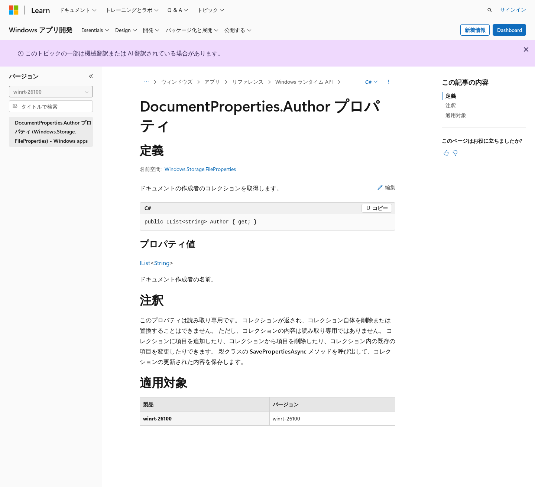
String (161, 263)
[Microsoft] (14, 10)
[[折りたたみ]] (91, 76)
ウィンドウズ (176, 81)
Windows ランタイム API (304, 81)
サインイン (513, 9)
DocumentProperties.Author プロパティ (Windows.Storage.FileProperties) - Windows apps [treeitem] (53, 131)
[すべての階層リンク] (146, 82)
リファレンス (247, 81)
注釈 (450, 105)
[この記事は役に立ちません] (455, 152)
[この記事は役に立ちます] (446, 152)
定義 (450, 95)
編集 (386, 187)
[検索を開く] (489, 10)
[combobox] (51, 92)
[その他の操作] (388, 82)
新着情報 (475, 29)
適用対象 (455, 115)
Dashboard (509, 29)
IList (145, 263)
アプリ (212, 81)
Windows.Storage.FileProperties (200, 168)
